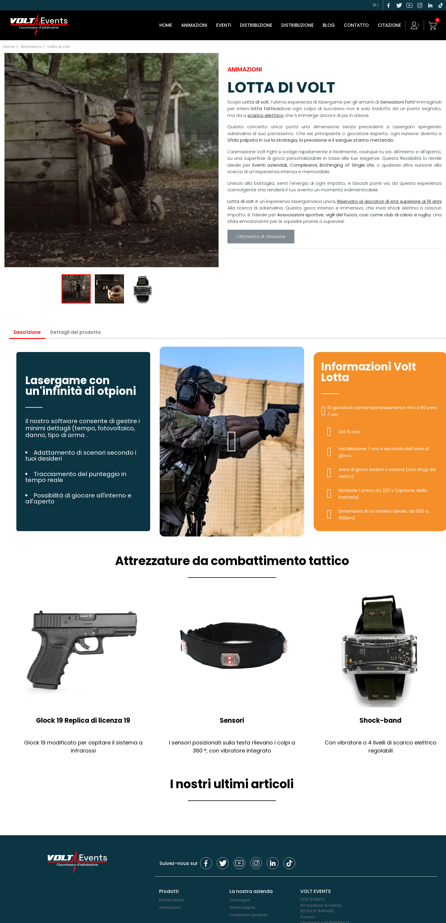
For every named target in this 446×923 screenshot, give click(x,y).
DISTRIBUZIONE (256, 25)
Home (165, 25)
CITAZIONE (389, 25)
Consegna (240, 900)
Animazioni (194, 25)
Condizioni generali (248, 914)
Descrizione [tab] (27, 332)
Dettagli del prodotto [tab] (76, 332)
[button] (232, 441)
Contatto (356, 25)
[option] (111, 160)
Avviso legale (242, 907)
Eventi (223, 25)
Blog (329, 25)
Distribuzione (297, 25)
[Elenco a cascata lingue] (376, 4)
